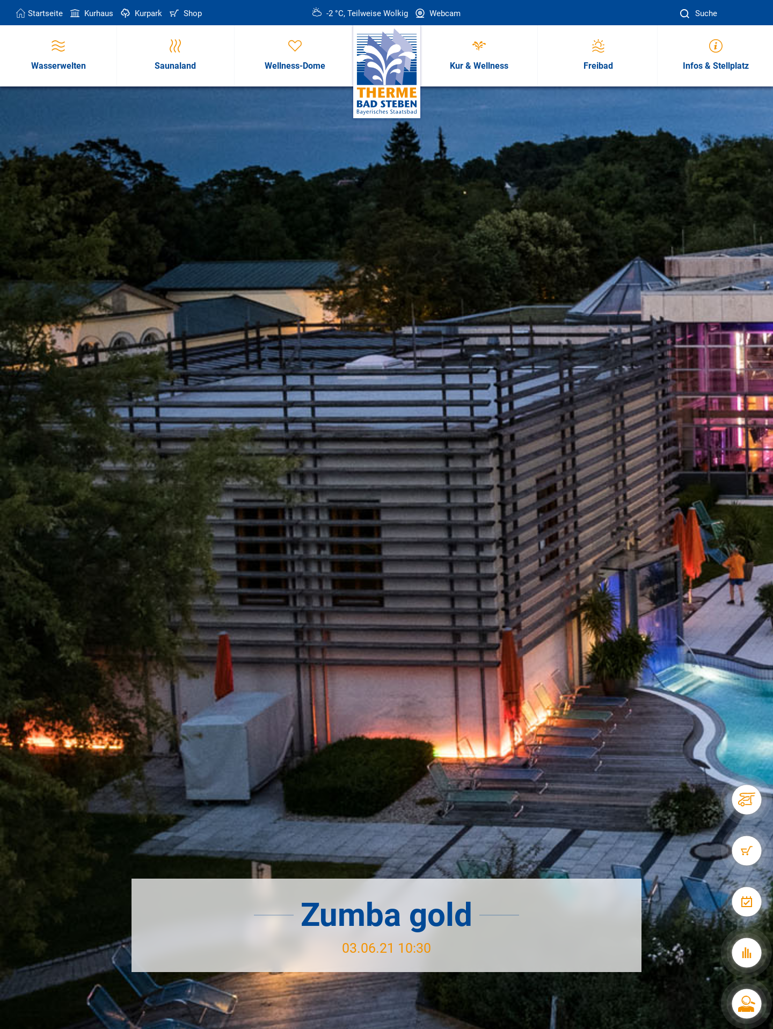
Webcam (437, 13)
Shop (184, 13)
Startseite (39, 13)
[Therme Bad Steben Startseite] (386, 72)
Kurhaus (90, 13)
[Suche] (686, 14)
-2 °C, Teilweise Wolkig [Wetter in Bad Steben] (360, 13)
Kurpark (140, 13)
